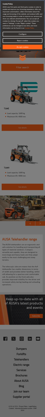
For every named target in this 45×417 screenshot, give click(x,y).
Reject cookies (22, 40)
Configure (22, 34)
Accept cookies (22, 47)
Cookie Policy (29, 28)
